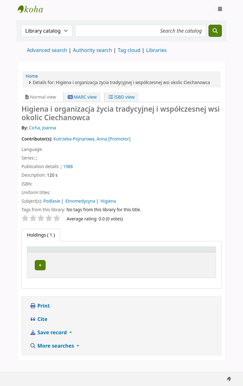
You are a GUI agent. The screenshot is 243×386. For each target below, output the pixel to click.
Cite (38, 325)
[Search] (215, 31)
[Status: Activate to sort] (195, 252)
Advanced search (47, 50)
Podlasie (51, 201)
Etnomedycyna (80, 201)
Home (32, 76)
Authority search (92, 50)
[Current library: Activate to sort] (98, 252)
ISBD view (121, 97)
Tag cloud (129, 50)
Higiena (108, 201)
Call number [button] (145, 252)
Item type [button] (41, 252)
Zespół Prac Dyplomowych (87, 267)
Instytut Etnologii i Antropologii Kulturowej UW (33, 9)
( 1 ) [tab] (41, 235)
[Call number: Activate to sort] (151, 252)
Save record (49, 338)
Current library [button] (89, 252)
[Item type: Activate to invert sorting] (48, 252)
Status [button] (183, 252)
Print (40, 312)
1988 (68, 166)
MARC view (82, 97)
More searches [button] (52, 352)
